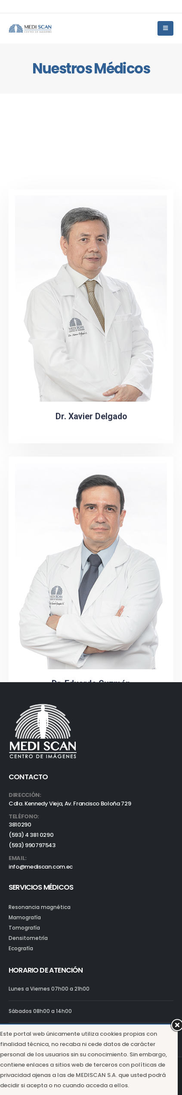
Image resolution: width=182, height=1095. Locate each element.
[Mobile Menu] (165, 28)
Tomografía (24, 927)
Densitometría (28, 938)
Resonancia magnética (40, 907)
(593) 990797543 (32, 845)
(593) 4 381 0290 (31, 835)
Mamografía (25, 917)
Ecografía (21, 948)
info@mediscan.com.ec (41, 867)
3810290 (20, 824)
